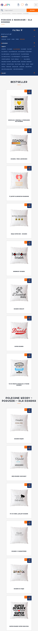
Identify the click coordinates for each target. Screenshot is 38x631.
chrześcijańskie (6, 59)
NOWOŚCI (4, 49)
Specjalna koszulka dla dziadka (19, 574)
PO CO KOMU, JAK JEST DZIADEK (19, 486)
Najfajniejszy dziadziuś (19, 540)
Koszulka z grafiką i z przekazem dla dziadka (19, 120)
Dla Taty (29, 49)
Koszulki (4, 39)
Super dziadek (19, 346)
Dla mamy (23, 49)
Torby (17, 39)
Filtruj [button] (17, 30)
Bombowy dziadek (19, 271)
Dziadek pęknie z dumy (19, 614)
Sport (31, 64)
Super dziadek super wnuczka (19, 507)
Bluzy (8, 39)
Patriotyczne (10, 64)
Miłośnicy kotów (6, 61)
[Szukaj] (15, 10)
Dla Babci (9, 49)
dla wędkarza (25, 56)
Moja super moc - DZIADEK (19, 234)
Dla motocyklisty (15, 54)
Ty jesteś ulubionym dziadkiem (19, 196)
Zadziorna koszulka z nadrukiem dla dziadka (19, 601)
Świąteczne (15, 66)
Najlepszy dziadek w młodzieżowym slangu (19, 628)
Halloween (27, 59)
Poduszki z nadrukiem (17, 13)
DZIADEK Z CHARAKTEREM (10, 497)
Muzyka (4, 64)
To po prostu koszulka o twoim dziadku (19, 384)
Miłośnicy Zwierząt (26, 61)
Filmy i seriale (15, 59)
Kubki (13, 39)
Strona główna (6, 13)
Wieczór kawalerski (7, 69)
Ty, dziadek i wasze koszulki (19, 529)
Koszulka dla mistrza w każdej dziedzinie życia (19, 551)
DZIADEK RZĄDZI (19, 438)
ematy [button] (3, 46)
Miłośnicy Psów (16, 61)
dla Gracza (5, 51)
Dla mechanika (6, 54)
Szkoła (3, 66)
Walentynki (28, 66)
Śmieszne (8, 66)
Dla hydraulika (13, 51)
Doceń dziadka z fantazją (19, 586)
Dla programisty (16, 56)
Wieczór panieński (18, 69)
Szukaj (32, 10)
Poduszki (22, 39)
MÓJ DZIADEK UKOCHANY (19, 476)
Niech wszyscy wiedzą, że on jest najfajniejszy (18, 518)
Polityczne (18, 64)
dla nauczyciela (6, 56)
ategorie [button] (4, 43)
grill (21, 59)
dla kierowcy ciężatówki (25, 51)
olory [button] (3, 73)
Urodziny (21, 66)
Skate (27, 64)
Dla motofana (25, 54)
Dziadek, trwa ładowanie (19, 159)
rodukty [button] (4, 36)
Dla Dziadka (16, 49)
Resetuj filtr (6, 34)
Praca (23, 64)
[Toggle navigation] (36, 4)
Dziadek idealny (19, 309)
